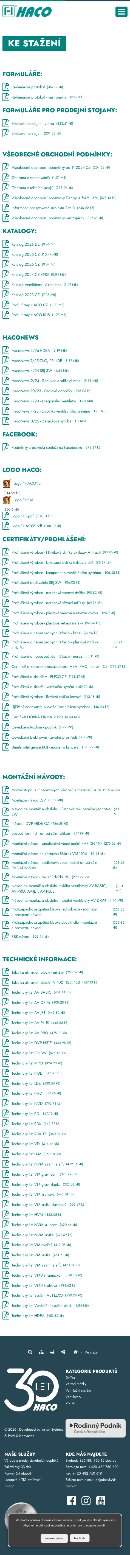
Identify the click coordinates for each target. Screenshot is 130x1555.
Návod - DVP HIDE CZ (35, 824)
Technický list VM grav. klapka (41, 1185)
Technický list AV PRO (34, 1034)
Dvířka (70, 1377)
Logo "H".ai (17, 499)
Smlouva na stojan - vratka (37, 123)
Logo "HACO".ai (21, 483)
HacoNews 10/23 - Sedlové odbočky (47, 391)
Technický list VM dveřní (36, 1246)
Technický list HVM (32, 1216)
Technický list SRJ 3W (34, 1054)
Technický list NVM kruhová (39, 1226)
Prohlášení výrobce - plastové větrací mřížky (51, 623)
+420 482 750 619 (87, 1473)
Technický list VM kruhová (38, 1196)
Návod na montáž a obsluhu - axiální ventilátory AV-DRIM (62, 901)
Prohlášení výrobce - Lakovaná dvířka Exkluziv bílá (56, 563)
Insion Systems (52, 1429)
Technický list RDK (31, 1125)
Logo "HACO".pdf (31, 526)
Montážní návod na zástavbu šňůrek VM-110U (53, 855)
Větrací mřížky (76, 1383)
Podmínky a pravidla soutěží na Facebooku (51, 448)
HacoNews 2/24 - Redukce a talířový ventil (50, 381)
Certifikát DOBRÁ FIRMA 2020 (41, 717)
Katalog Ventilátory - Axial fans (40, 285)
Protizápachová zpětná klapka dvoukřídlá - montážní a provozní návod (64, 926)
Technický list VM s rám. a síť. (41, 1266)
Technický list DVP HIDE (36, 1044)
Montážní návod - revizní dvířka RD (45, 878)
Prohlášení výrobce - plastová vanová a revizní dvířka (58, 613)
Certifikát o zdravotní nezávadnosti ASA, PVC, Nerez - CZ (64, 667)
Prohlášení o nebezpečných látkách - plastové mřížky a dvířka (64, 644)
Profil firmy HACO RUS (34, 315)
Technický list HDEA (33, 1317)
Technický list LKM (31, 1155)
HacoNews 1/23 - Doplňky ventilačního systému (54, 411)
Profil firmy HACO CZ (33, 305)
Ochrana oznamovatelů (34, 178)
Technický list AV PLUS (35, 1024)
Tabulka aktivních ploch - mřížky (42, 973)
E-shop (9, 1486)
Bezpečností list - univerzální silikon (45, 835)
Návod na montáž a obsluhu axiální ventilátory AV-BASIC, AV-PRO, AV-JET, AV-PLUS (64, 889)
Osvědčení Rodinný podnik (37, 727)
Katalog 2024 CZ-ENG (34, 275)
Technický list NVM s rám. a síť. (42, 1165)
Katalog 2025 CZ (29, 264)
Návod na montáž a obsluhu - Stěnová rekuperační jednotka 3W (64, 812)
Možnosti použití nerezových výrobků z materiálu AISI (61, 791)
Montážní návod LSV (32, 801)
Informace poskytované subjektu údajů (48, 208)
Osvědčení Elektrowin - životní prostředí (47, 737)
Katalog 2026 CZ (30, 254)
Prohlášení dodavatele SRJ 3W (41, 583)
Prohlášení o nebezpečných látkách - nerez (50, 656)
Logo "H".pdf (27, 516)
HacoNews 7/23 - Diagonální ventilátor (47, 401)
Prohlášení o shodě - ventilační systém (47, 687)
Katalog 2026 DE (29, 244)
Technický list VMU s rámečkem (42, 1276)
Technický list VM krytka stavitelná (44, 1206)
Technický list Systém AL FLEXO (42, 1297)
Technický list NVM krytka (37, 1236)
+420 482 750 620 (103, 1466)
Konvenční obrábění (19, 1473)
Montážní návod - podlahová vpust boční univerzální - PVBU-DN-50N (64, 866)
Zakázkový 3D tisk (17, 1466)
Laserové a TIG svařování (22, 1479)
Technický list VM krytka (35, 1256)
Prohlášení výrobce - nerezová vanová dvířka (52, 593)
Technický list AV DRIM (35, 1004)
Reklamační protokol (32, 87)
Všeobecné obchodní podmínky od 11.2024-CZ (56, 168)
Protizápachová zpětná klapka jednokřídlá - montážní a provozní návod (64, 912)
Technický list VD (30, 1145)
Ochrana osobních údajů (37, 188)
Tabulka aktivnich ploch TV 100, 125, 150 (50, 983)
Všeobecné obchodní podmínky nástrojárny (52, 218)
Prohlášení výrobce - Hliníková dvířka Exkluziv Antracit (60, 552)
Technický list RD (30, 1115)
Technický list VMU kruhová (39, 1286)
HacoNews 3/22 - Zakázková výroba (44, 421)
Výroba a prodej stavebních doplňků (31, 1460)
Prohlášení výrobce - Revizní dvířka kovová (51, 697)
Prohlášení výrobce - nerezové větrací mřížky (52, 603)
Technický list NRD (31, 1095)
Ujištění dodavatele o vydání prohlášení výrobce (55, 707)
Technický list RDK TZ (34, 1135)
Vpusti (70, 1403)
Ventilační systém (78, 1390)
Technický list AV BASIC (36, 994)
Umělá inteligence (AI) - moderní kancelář (50, 747)
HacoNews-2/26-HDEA (34, 350)
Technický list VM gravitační (39, 1175)
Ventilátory (73, 1396)
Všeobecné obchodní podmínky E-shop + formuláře (59, 198)
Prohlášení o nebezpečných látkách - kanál (50, 633)
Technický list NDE (32, 1074)
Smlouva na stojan (31, 134)
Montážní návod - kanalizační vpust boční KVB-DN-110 (61, 845)
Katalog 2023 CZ (29, 295)
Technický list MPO (32, 1064)
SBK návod (25, 938)
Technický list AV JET (33, 1014)
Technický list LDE (31, 1084)
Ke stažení (92, 1352)
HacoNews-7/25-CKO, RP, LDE (40, 361)
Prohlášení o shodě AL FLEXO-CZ (43, 676)
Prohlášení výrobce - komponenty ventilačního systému (61, 572)
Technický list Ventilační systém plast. (45, 1307)
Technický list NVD (32, 1105)
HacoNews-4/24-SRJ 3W (35, 371)
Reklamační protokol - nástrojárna (44, 97)
